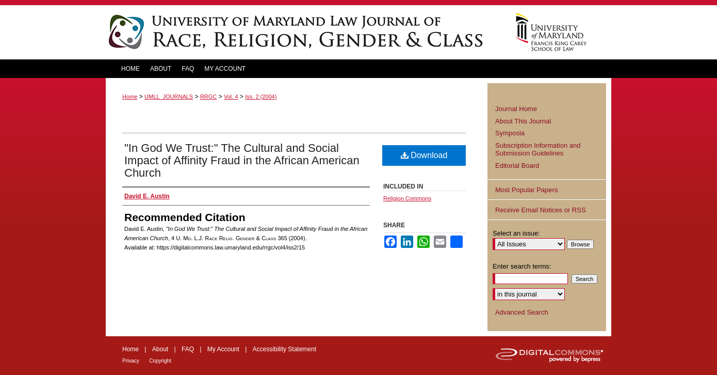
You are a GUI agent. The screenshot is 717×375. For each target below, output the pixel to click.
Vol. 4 (231, 96)
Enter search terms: (522, 266)
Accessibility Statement (284, 349)
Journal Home (516, 109)
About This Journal (523, 121)
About (160, 349)
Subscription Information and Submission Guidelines (537, 150)
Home (129, 96)
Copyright (160, 361)
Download (424, 155)
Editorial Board (517, 165)
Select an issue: (516, 233)
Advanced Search (521, 312)
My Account (223, 349)
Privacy (130, 361)
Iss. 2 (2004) (260, 96)
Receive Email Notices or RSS (540, 210)
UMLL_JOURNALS (168, 96)
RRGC (208, 96)
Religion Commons (407, 198)
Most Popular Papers (526, 190)
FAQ (188, 349)
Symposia (510, 133)
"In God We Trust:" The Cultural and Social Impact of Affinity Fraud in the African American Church (242, 160)
